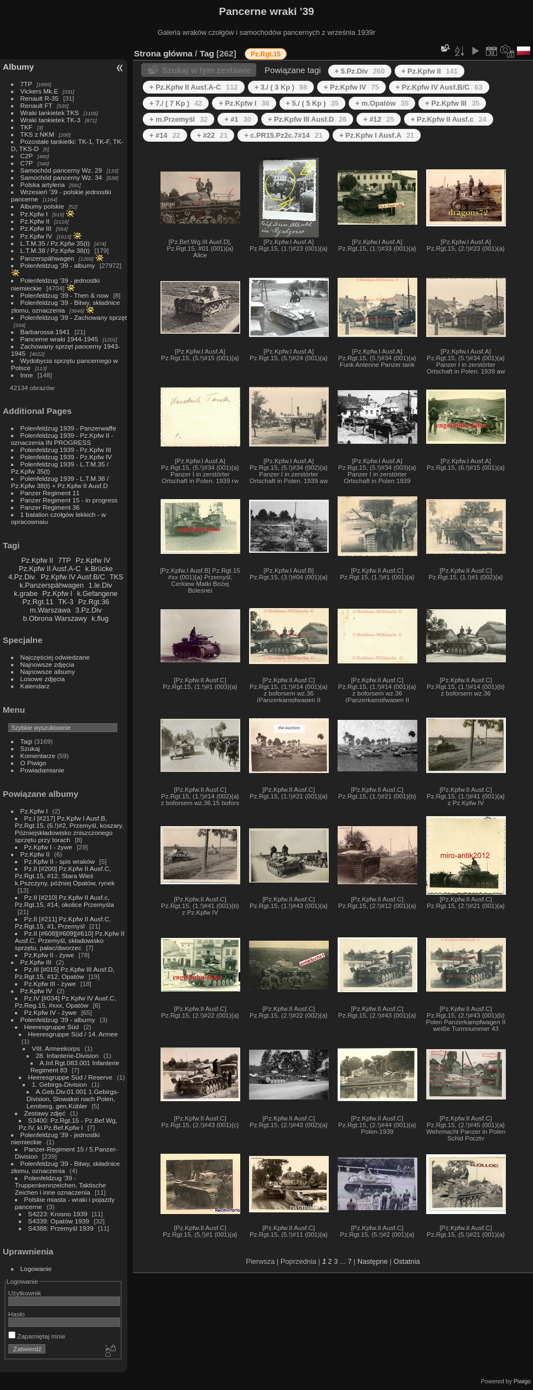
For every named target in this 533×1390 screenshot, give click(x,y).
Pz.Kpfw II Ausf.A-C (50, 568)
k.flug (100, 618)
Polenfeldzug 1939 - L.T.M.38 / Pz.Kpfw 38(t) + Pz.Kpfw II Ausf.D (59, 482)
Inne (26, 374)
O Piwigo (33, 762)
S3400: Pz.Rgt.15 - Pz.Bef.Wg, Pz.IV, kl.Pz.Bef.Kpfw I (68, 1124)
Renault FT (36, 105)
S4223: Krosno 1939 (57, 1213)
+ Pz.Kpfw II (429, 71)
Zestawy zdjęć (45, 1113)
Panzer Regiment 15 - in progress (69, 500)
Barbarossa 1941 (45, 331)
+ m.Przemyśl (178, 119)
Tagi (26, 741)
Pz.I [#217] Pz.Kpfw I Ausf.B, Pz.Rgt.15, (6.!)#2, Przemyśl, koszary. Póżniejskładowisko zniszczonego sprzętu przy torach (69, 829)
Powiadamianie (42, 770)
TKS (116, 577)
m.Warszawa (50, 610)
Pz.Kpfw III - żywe (50, 983)
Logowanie (36, 1268)
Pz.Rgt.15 (266, 54)
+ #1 (237, 119)
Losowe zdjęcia (42, 678)
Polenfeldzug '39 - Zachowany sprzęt (73, 317)
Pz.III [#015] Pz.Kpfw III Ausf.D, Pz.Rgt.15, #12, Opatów (65, 973)
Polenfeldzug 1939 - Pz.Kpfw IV (66, 456)
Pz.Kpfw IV (36, 236)
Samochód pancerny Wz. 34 (61, 177)
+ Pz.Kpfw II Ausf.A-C (193, 87)
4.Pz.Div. (22, 577)
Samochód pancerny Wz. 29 (61, 170)
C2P (26, 155)
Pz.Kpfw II (35, 221)
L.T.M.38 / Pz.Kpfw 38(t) (55, 250)
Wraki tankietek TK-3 (50, 119)
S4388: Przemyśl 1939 (61, 1228)
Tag (207, 53)
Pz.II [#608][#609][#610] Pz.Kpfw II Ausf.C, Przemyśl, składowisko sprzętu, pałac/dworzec (70, 940)
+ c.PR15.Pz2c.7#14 (283, 135)
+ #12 (378, 119)
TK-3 (66, 602)
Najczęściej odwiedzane (55, 657)
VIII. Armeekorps (56, 1048)
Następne (373, 1261)
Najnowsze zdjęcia (47, 664)
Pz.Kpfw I (34, 213)
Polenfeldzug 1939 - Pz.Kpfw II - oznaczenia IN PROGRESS (62, 439)
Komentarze (37, 755)
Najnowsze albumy (47, 671)
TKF (26, 127)
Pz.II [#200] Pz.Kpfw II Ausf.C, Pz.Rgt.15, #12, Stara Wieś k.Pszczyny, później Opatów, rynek (65, 875)
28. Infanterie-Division (67, 1055)
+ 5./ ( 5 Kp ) (312, 103)
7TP (26, 83)
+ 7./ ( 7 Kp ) (175, 103)
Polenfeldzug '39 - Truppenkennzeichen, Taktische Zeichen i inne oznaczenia (60, 1185)
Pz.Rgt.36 (93, 602)
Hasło (16, 1314)
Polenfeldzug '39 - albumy (57, 265)
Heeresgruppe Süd (51, 1026)
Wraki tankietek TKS (49, 112)
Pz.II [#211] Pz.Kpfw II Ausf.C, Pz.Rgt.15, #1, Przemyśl (63, 922)
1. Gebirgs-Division (59, 1084)
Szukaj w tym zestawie (206, 70)
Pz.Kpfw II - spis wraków (59, 861)
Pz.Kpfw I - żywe (48, 846)
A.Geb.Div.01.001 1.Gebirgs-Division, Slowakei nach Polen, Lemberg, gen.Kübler (73, 1098)
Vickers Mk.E (39, 91)
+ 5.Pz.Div (360, 71)
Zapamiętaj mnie (36, 1336)
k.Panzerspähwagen (51, 585)
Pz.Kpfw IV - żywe (50, 1012)
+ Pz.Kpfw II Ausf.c (449, 119)
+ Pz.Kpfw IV (351, 87)
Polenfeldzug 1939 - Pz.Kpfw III (65, 449)
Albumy (18, 66)
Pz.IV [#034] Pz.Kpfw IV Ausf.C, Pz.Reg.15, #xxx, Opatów (65, 1001)
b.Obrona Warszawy (55, 618)
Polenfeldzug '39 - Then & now (64, 295)
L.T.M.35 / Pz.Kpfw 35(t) (55, 243)
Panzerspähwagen (47, 258)
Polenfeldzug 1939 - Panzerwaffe (68, 428)
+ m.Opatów (381, 103)
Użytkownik (25, 1292)
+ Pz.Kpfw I (244, 103)
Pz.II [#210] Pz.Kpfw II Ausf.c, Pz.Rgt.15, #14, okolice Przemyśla (64, 901)
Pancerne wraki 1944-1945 (59, 339)
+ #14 (164, 135)
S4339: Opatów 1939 (59, 1221)
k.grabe (26, 593)
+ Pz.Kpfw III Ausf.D (307, 119)
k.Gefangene (97, 593)
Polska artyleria (42, 184)
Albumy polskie (42, 206)
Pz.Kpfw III (35, 228)
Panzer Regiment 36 (50, 507)
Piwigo (522, 1381)
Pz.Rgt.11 (37, 602)
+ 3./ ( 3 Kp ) (281, 87)
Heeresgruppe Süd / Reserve (70, 1077)
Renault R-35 (39, 98)
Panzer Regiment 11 (50, 492)
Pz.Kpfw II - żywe (49, 954)
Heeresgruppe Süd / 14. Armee (73, 1034)
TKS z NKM (37, 134)
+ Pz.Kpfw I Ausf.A (376, 135)
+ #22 (212, 135)
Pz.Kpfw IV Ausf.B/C (73, 577)
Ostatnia (407, 1261)
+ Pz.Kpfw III (452, 103)
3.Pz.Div (88, 610)
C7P (26, 163)
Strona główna (163, 53)
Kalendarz (35, 685)
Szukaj (30, 748)
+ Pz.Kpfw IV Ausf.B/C (439, 87)
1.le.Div (100, 585)
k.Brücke (99, 568)
